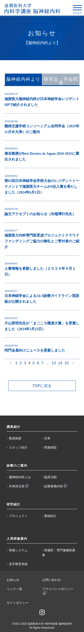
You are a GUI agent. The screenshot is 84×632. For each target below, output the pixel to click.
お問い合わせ (51, 580)
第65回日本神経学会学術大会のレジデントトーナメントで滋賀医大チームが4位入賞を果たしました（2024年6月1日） (41, 186)
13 (54, 363)
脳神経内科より (23, 79)
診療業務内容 (53, 486)
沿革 (47, 438)
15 (67, 363)
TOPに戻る (42, 386)
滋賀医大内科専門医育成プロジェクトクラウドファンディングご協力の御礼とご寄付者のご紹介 (41, 241)
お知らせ (13, 580)
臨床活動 (50, 477)
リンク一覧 (14, 589)
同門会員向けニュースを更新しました (34, 350)
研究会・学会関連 (61, 81)
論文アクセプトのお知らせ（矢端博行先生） (40, 214)
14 (60, 363)
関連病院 (50, 447)
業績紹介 (50, 516)
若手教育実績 (18, 564)
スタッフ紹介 (18, 447)
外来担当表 (17, 486)
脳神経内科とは (20, 477)
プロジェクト (18, 516)
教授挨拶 (15, 438)
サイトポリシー (18, 603)
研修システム (18, 550)
